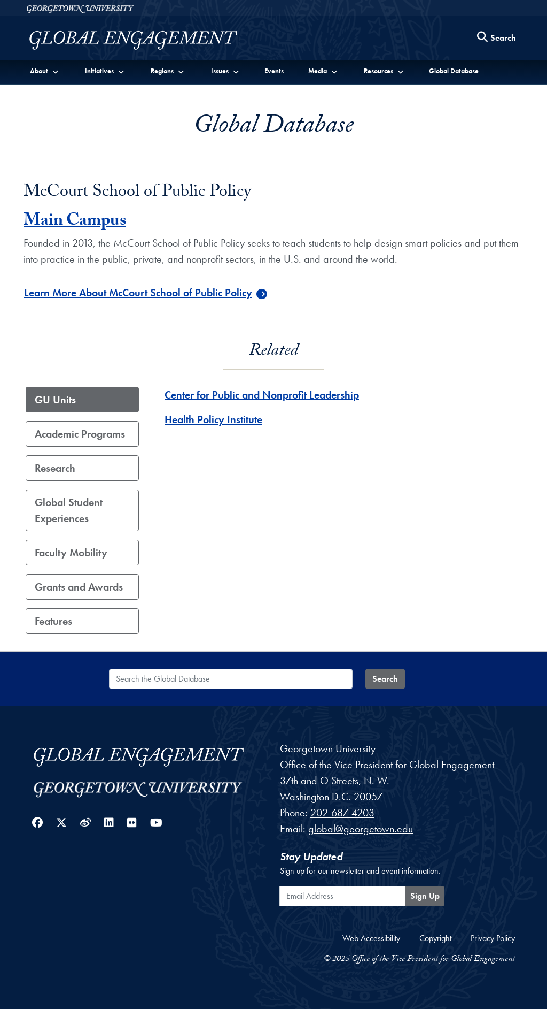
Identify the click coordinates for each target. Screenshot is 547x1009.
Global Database (454, 70)
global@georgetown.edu (360, 829)
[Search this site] (496, 38)
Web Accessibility (371, 938)
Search (385, 678)
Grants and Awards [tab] (79, 587)
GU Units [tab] (55, 400)
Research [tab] (55, 468)
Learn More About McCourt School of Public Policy (138, 293)
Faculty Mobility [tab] (71, 553)
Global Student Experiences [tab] (69, 510)
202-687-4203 (342, 813)
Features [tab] (53, 621)
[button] (45, 70)
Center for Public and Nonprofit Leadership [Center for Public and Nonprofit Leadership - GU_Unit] (262, 395)
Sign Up (425, 895)
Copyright (435, 938)
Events (274, 70)
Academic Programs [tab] (80, 434)
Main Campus (75, 222)
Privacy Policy (493, 938)
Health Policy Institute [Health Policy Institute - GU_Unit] (213, 419)
